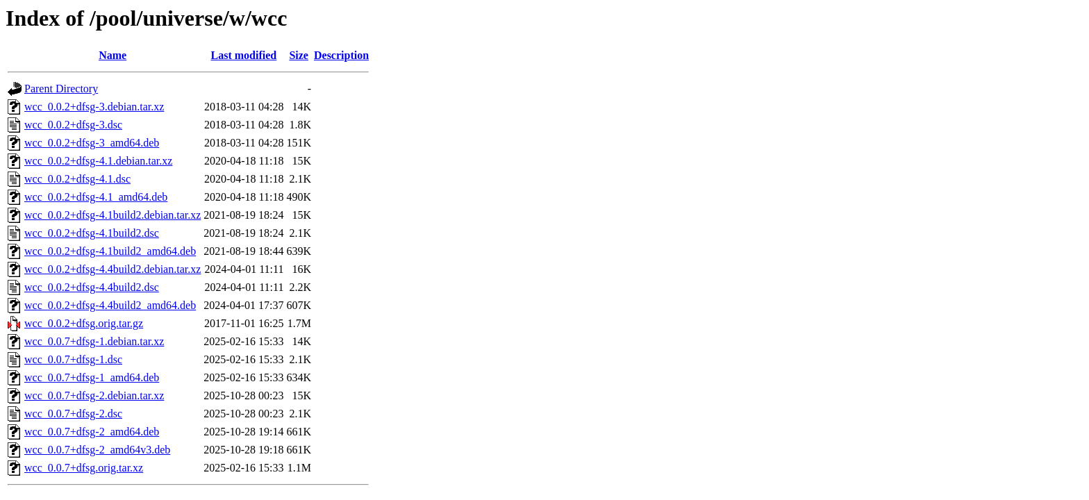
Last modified (244, 55)
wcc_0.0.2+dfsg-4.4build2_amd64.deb (110, 305)
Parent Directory (61, 88)
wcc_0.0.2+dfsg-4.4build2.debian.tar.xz (112, 269)
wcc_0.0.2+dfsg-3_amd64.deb (91, 143)
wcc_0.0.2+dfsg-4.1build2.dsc (91, 233)
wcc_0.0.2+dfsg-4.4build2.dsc (91, 287)
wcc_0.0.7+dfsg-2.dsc (73, 413)
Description (341, 55)
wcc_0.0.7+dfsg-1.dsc (73, 359)
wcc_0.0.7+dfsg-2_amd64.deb (91, 432)
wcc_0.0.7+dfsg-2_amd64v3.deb (97, 450)
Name (112, 55)
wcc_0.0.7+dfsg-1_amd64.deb (91, 377)
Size (298, 55)
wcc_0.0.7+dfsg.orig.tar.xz (83, 468)
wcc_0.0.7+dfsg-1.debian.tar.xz (94, 341)
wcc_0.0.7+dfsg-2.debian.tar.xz (94, 395)
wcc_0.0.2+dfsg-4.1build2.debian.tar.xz (112, 215)
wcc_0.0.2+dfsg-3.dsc (73, 125)
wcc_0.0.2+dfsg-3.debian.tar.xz (94, 106)
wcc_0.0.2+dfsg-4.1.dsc (77, 179)
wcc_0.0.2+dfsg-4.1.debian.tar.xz (98, 161)
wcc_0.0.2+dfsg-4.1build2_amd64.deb (110, 251)
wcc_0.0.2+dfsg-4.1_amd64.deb (95, 197)
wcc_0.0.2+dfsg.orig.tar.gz (83, 323)
